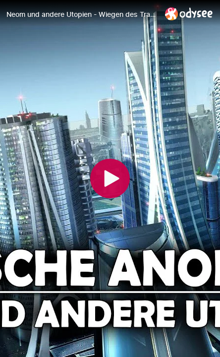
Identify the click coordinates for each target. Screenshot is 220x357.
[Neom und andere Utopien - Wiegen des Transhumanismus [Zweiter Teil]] (82, 14)
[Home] (189, 13)
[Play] (110, 178)
